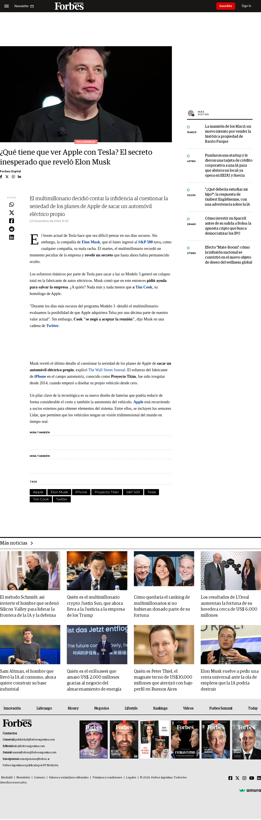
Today (253, 709)
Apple (38, 492)
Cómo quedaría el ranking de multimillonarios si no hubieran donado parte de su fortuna (162, 606)
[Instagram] (244, 779)
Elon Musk (59, 492)
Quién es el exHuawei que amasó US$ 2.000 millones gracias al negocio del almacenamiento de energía (94, 681)
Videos (188, 709)
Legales (131, 778)
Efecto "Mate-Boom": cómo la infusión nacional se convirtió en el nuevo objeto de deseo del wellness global (228, 255)
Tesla (151, 492)
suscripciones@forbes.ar (35, 760)
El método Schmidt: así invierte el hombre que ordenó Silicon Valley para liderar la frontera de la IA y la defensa (29, 606)
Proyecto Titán (107, 492)
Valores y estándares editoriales (69, 778)
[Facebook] (230, 779)
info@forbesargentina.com (29, 747)
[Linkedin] (259, 779)
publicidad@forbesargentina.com (35, 740)
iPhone (81, 492)
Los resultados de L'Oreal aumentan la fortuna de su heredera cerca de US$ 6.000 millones (229, 606)
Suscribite (228, 6)
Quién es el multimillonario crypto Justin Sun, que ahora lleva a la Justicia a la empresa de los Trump (96, 606)
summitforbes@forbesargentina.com (34, 753)
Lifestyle (131, 709)
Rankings (160, 709)
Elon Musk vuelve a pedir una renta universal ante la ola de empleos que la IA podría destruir (230, 681)
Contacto (39, 778)
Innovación (12, 709)
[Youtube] (251, 779)
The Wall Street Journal (106, 370)
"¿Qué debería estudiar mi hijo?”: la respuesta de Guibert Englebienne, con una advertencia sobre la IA (227, 197)
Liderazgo (44, 709)
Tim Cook (41, 499)
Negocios (101, 709)
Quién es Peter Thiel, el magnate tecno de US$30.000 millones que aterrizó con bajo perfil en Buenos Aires (163, 681)
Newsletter (23, 778)
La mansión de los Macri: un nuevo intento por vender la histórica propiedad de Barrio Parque (228, 134)
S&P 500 (133, 492)
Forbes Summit (220, 709)
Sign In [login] (250, 6)
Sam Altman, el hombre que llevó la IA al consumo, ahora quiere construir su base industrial (28, 681)
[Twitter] (237, 779)
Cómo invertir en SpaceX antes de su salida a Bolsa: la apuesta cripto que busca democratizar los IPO (228, 226)
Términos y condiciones (107, 778)
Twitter (61, 499)
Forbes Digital (10, 171)
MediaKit (7, 778)
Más (225, 113)
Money (73, 709)
